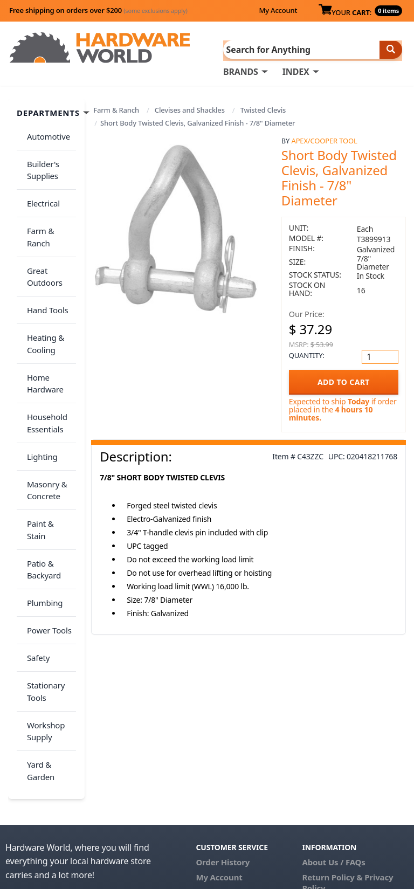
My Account (278, 10)
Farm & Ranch (116, 109)
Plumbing (41, 493)
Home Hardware (41, 323)
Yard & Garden (37, 631)
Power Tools (45, 515)
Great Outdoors (41, 235)
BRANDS (240, 71)
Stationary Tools (42, 564)
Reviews (318, 760)
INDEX (295, 71)
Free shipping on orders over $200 (98, 10)
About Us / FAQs (333, 719)
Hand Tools (44, 263)
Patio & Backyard (40, 466)
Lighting (38, 384)
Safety (34, 536)
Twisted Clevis (263, 109)
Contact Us (217, 749)
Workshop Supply (42, 597)
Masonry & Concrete (43, 412)
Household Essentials (43, 357)
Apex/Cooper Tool (324, 139)
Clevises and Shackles (190, 109)
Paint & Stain (47, 439)
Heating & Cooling (41, 290)
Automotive (44, 132)
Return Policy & (332, 734)
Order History (223, 719)
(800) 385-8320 (223, 764)
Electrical (39, 187)
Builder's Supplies (39, 159)
